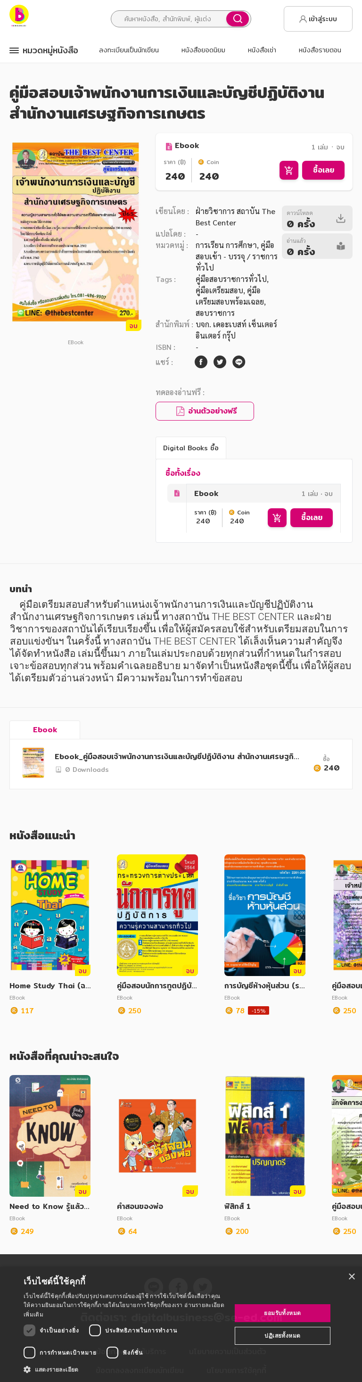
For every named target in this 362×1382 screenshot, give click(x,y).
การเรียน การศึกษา (226, 245)
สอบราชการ (215, 313)
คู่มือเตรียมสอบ (219, 290)
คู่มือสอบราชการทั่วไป (231, 279)
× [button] (351, 1277)
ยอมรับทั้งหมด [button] (282, 1313)
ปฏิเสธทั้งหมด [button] (282, 1336)
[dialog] (181, 1324)
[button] (124, 1369)
